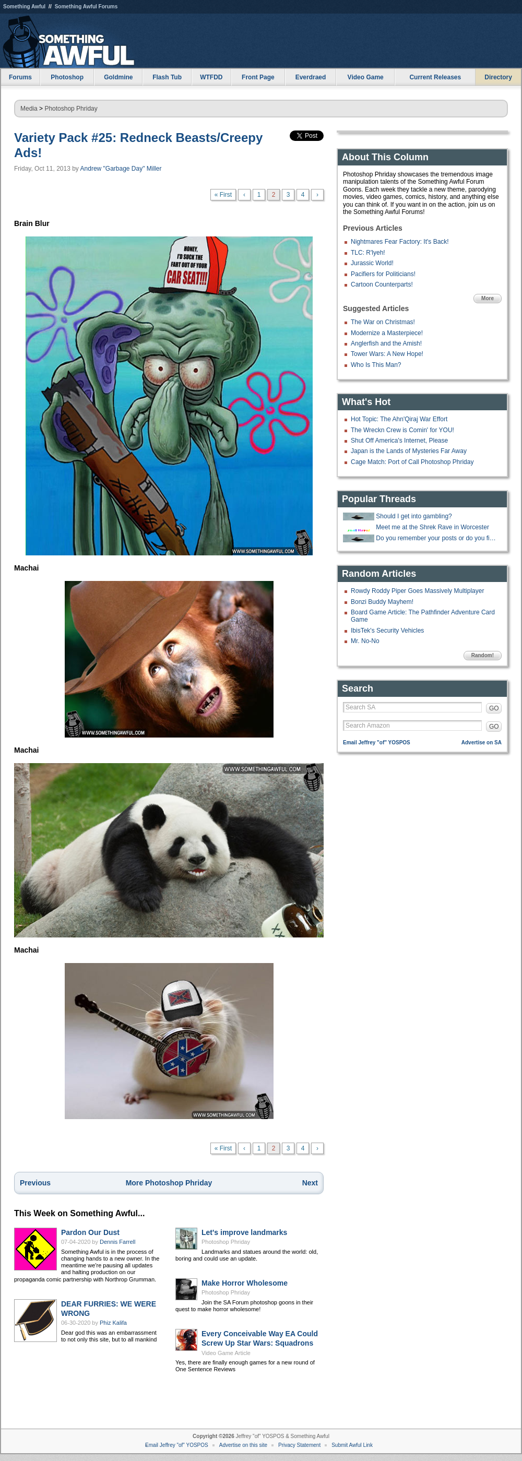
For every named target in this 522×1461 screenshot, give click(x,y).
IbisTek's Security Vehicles (387, 630)
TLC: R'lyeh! (368, 252)
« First (223, 194)
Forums (20, 77)
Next (310, 1183)
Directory (498, 77)
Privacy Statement (299, 1445)
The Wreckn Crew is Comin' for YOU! (402, 430)
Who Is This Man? (376, 365)
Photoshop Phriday (70, 108)
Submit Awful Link (352, 1445)
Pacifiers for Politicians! (383, 274)
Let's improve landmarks (244, 1232)
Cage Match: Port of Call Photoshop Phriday (412, 462)
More (487, 298)
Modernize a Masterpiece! (387, 333)
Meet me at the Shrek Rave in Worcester (432, 527)
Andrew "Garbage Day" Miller (121, 168)
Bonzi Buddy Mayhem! (382, 601)
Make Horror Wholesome (244, 1283)
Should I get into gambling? (414, 516)
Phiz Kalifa (113, 1323)
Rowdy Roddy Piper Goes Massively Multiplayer (417, 591)
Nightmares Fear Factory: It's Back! (400, 241)
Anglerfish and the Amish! (386, 343)
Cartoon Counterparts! (382, 284)
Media (29, 108)
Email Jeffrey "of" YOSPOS (376, 742)
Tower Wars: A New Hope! (387, 354)
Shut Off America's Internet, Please (399, 440)
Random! (482, 655)
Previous (35, 1183)
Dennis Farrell (117, 1242)
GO (494, 708)
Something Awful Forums (86, 6)
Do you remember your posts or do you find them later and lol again (437, 538)
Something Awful (24, 6)
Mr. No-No (365, 641)
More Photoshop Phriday (169, 1183)
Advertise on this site (243, 1445)
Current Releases (435, 77)
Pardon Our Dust (90, 1232)
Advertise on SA (481, 742)
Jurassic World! (372, 263)
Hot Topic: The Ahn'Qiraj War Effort (399, 419)
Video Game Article (226, 1353)
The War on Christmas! (383, 322)
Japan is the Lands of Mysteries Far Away (409, 451)
